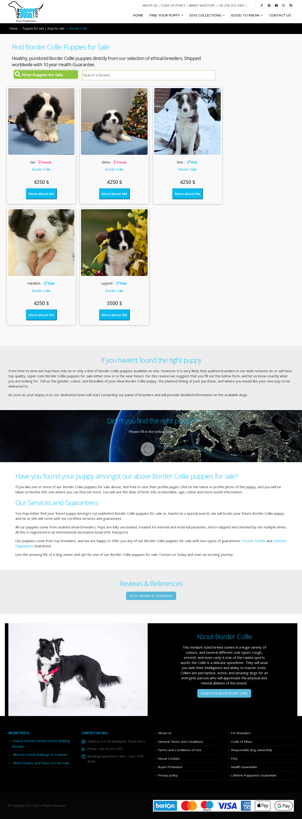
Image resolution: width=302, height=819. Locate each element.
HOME (138, 15)
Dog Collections (205, 15)
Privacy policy (168, 775)
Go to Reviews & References (151, 596)
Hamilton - (41, 283)
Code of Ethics (241, 741)
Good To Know (245, 15)
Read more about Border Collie (224, 693)
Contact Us (280, 15)
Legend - (114, 283)
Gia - (40, 162)
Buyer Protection (170, 767)
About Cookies (169, 758)
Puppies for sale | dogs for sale (44, 28)
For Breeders (240, 733)
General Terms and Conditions (180, 741)
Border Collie (41, 169)
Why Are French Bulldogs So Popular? (40, 755)
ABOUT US (149, 5)
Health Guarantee (244, 767)
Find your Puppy (164, 15)
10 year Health (254, 540)
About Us (165, 733)
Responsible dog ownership (251, 750)
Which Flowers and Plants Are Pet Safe (41, 763)
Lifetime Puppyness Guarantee (253, 775)
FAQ (234, 758)
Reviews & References (151, 583)
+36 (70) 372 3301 (231, 5)
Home (14, 28)
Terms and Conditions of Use (179, 750)
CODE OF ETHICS (173, 5)
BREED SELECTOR (201, 5)
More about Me (41, 193)
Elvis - (187, 162)
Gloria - (114, 162)
